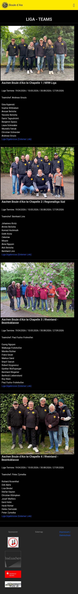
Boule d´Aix (12, 5)
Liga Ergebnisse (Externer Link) (16, 139)
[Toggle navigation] (73, 5)
